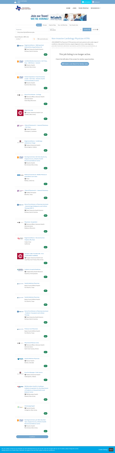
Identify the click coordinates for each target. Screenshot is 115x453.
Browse (45, 25)
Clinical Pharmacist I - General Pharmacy (36, 190)
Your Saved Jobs (73, 25)
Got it (111, 449)
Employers (96, 2)
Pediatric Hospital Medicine (32, 269)
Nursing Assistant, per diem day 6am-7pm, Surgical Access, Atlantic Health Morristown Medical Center (35, 421)
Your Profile (84, 8)
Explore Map (52, 25)
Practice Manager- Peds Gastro (34, 372)
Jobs (74, 8)
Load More (32, 437)
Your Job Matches (62, 25)
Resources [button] (95, 8)
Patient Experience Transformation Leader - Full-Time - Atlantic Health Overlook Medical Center (35, 78)
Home (68, 8)
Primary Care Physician (31, 329)
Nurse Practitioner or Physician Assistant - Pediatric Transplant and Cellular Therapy (36, 313)
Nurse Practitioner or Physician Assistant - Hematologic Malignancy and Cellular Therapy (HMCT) (36, 206)
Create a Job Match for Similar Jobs (75, 64)
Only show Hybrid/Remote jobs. (26, 32)
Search (39, 25)
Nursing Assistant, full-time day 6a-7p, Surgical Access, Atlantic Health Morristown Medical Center (36, 158)
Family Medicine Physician (32, 283)
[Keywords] (32, 29)
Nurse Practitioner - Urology (33, 94)
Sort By (18, 39)
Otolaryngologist (30, 406)
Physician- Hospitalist (31, 222)
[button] (95, 29)
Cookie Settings (103, 449)
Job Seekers (86, 2)
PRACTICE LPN (29, 110)
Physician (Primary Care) (32, 342)
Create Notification (43, 39)
